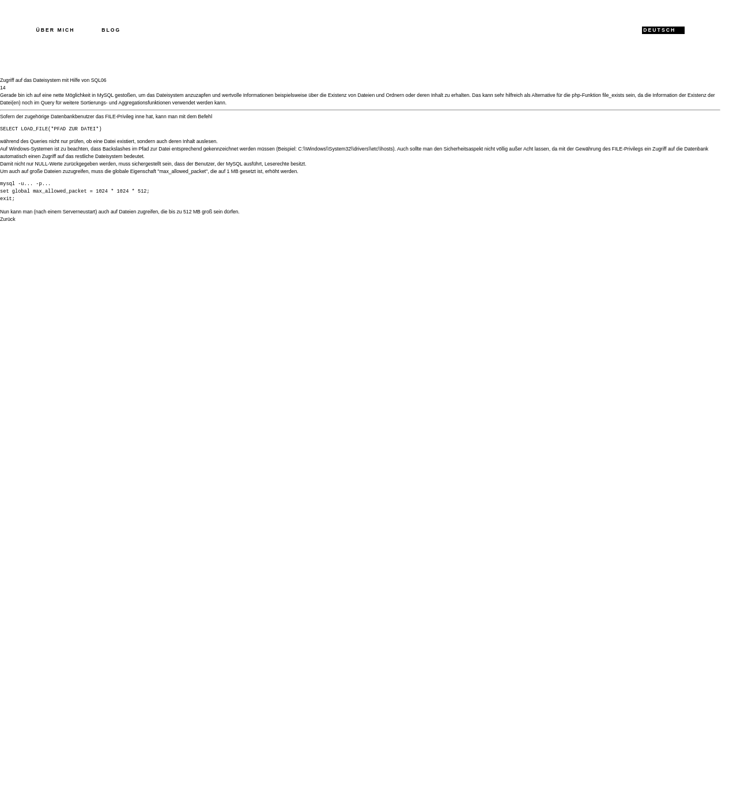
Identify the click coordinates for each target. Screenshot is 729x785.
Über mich (55, 30)
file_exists (613, 95)
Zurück (7, 219)
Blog (110, 30)
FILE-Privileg (119, 116)
